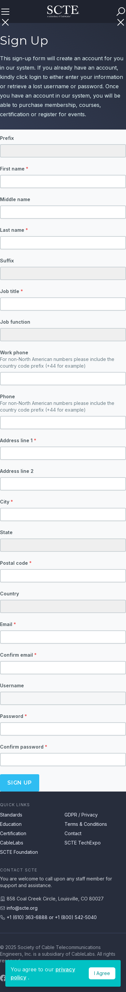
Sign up (19, 783)
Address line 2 (17, 471)
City (6, 501)
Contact (72, 833)
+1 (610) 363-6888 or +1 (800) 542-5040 (52, 917)
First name (14, 168)
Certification (13, 833)
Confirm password (23, 747)
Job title (11, 291)
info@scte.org (22, 908)
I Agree (102, 973)
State (6, 532)
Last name (14, 230)
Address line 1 (18, 440)
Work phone (63, 359)
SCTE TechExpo (82, 842)
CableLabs (11, 842)
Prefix (7, 138)
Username (12, 685)
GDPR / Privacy (81, 815)
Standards (11, 815)
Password (13, 716)
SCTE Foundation (19, 852)
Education (11, 824)
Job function (15, 322)
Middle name (15, 199)
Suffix (7, 260)
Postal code (16, 563)
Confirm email (18, 655)
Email (8, 624)
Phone (63, 403)
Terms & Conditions (85, 824)
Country (9, 593)
